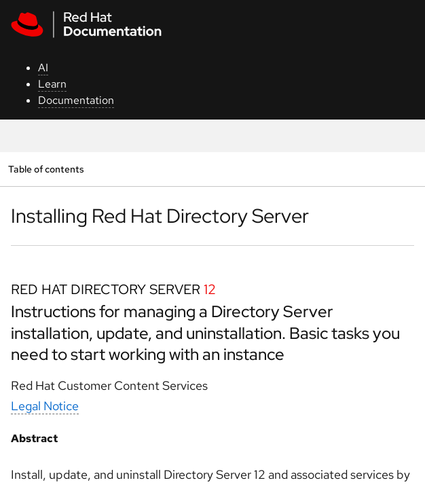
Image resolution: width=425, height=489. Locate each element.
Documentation (76, 100)
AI (43, 67)
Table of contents (45, 168)
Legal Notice (45, 406)
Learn (52, 84)
